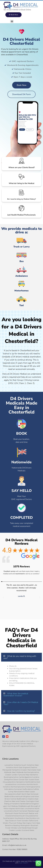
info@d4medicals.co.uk (17, 845)
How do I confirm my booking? (21, 711)
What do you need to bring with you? (19, 657)
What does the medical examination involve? (15, 694)
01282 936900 (22, 849)
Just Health (23, 863)
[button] (12, 21)
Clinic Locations (10, 759)
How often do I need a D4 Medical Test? (20, 703)
